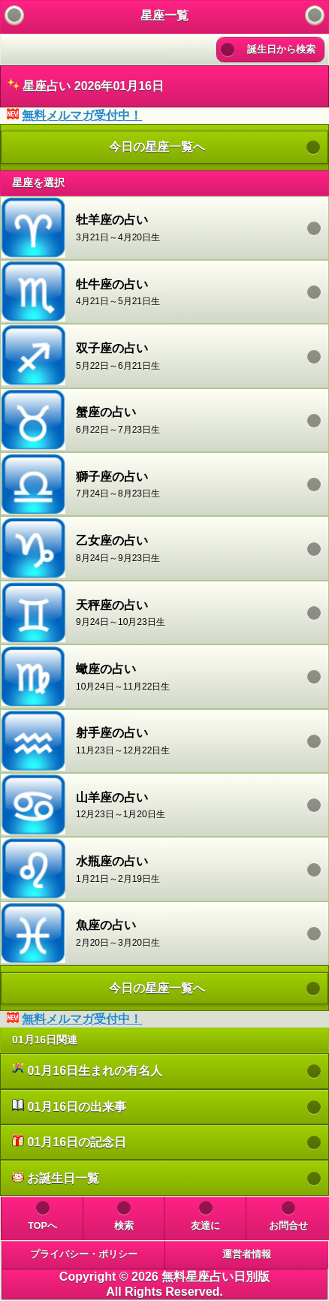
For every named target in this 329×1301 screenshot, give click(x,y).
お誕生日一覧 (55, 1177)
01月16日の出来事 (69, 1106)
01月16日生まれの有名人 (87, 1070)
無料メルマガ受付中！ (82, 115)
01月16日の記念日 (69, 1141)
